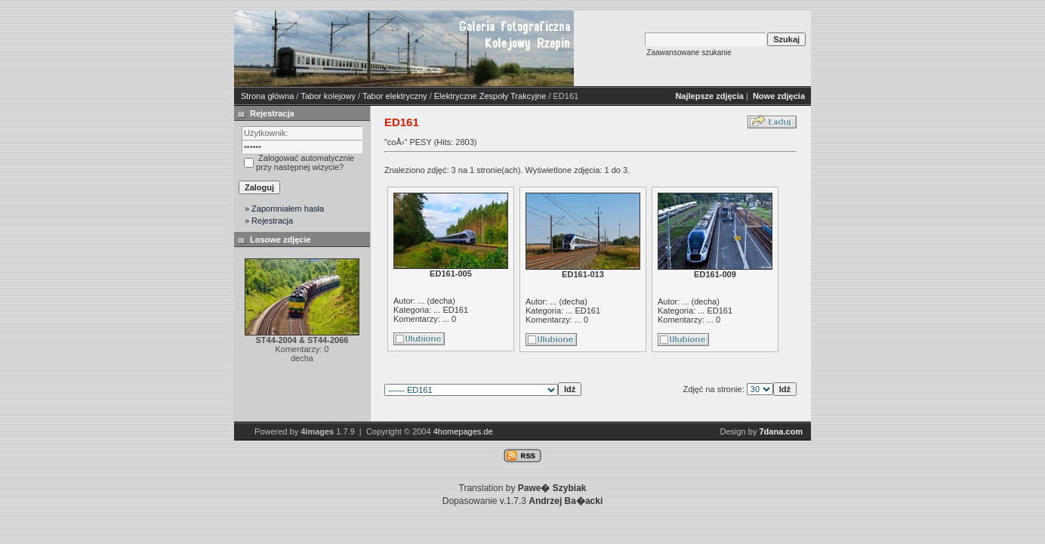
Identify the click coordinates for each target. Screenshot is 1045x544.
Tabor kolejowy (328, 95)
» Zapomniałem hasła (284, 208)
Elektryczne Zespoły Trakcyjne (490, 95)
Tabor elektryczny (394, 95)
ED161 (455, 309)
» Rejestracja (269, 220)
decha (441, 300)
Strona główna (267, 95)
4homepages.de (463, 431)
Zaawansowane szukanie (688, 52)
